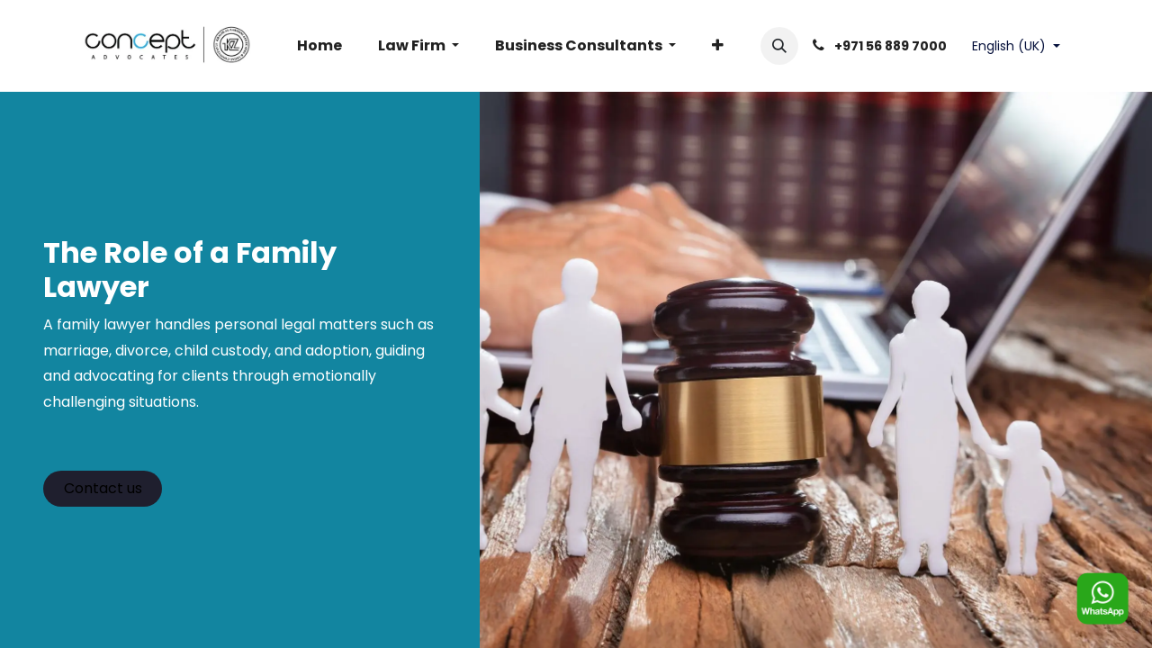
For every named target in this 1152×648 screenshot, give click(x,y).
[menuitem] (320, 46)
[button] (779, 46)
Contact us (103, 488)
